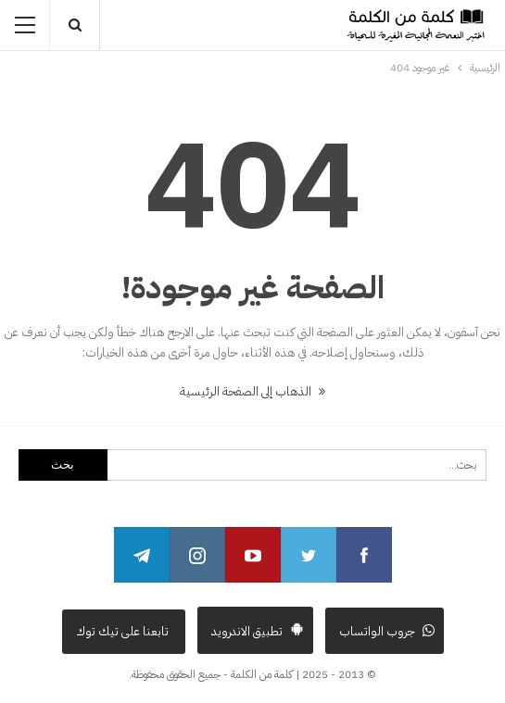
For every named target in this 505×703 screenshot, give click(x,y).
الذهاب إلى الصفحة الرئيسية (252, 391)
